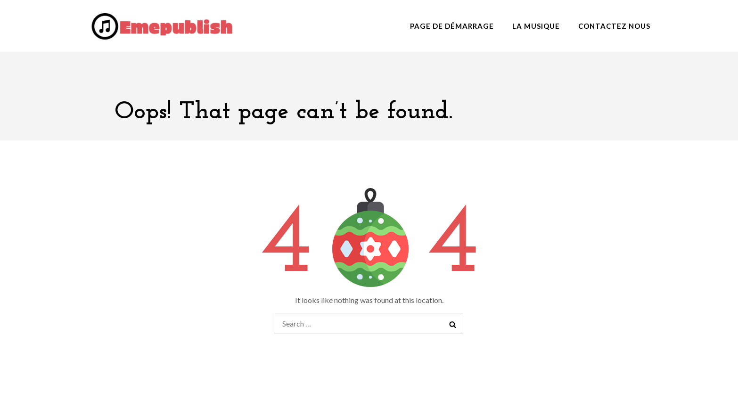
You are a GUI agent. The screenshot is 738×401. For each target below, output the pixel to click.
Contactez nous (614, 26)
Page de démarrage (452, 26)
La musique (536, 26)
